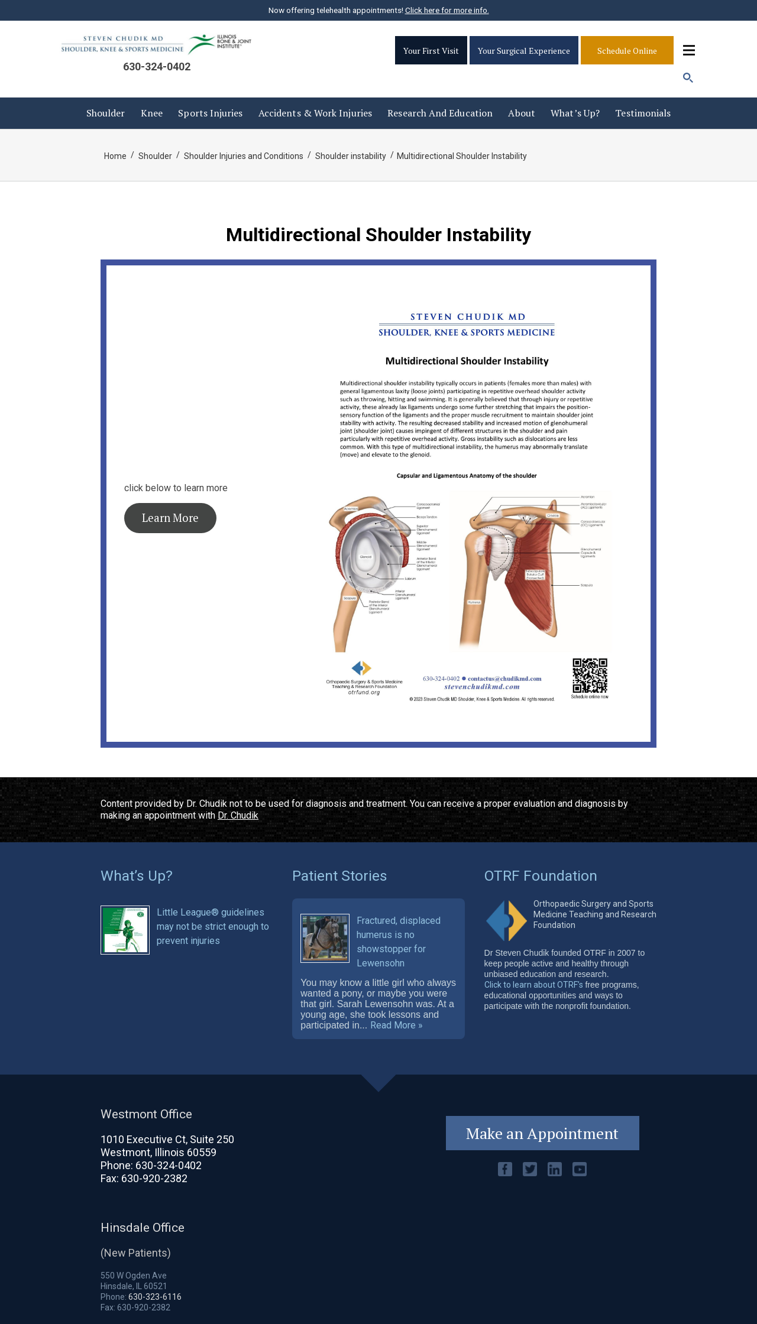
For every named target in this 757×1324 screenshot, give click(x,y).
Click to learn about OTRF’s (533, 984)
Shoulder (105, 112)
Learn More (170, 518)
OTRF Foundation (540, 875)
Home (115, 156)
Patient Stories (339, 875)
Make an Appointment (542, 1133)
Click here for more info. (447, 10)
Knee (152, 112)
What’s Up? (575, 112)
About (521, 112)
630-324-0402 (156, 66)
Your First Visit (431, 50)
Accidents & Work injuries (315, 112)
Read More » (396, 1025)
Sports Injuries (210, 112)
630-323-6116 (155, 1297)
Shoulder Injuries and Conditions (243, 156)
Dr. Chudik (238, 815)
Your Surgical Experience (524, 50)
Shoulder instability (350, 156)
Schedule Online (627, 50)
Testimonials (643, 112)
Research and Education (440, 112)
